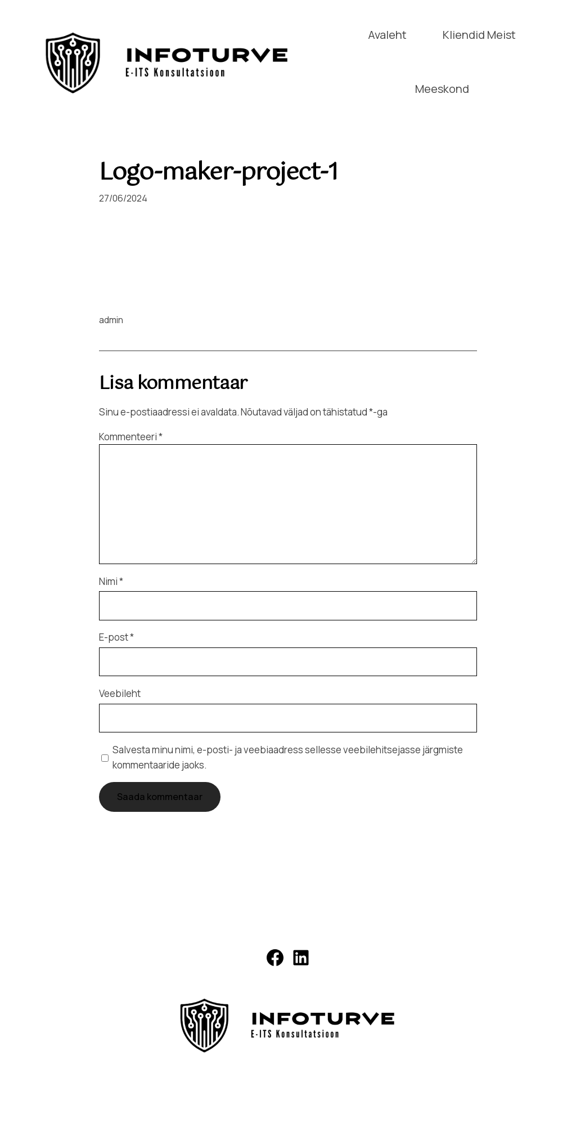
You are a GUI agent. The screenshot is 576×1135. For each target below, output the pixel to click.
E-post (116, 637)
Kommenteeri (131, 436)
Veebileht (120, 693)
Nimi (111, 581)
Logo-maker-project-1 (218, 173)
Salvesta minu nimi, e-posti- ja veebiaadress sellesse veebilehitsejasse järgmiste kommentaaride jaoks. (287, 757)
